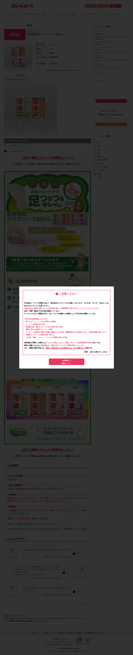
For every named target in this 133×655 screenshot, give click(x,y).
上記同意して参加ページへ (67, 362)
